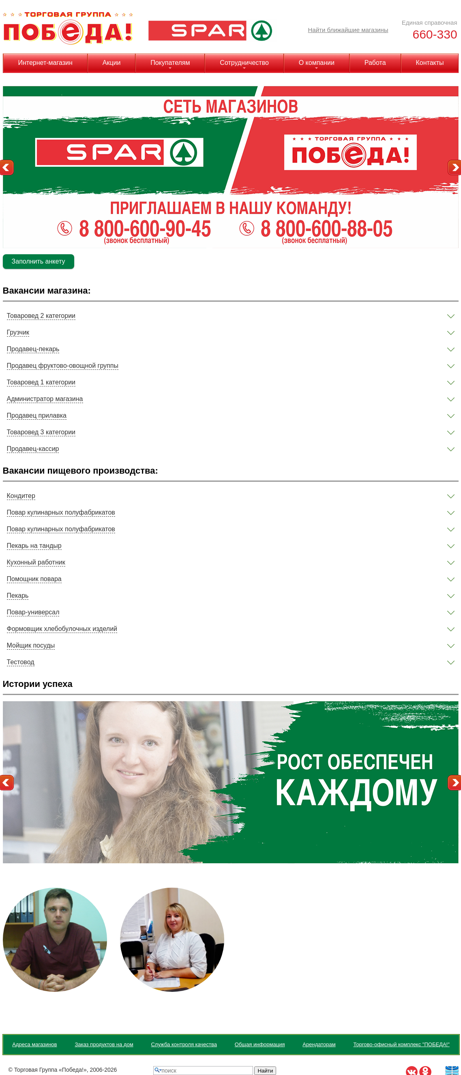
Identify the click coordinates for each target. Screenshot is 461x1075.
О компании (316, 62)
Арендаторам (318, 1044)
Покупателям (170, 62)
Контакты (430, 62)
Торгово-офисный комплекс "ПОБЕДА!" (402, 1044)
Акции (112, 62)
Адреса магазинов (34, 1044)
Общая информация (260, 1044)
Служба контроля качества (184, 1044)
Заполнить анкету (38, 261)
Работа (375, 62)
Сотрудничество (244, 62)
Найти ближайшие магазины (348, 29)
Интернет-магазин (45, 62)
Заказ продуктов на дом (104, 1044)
